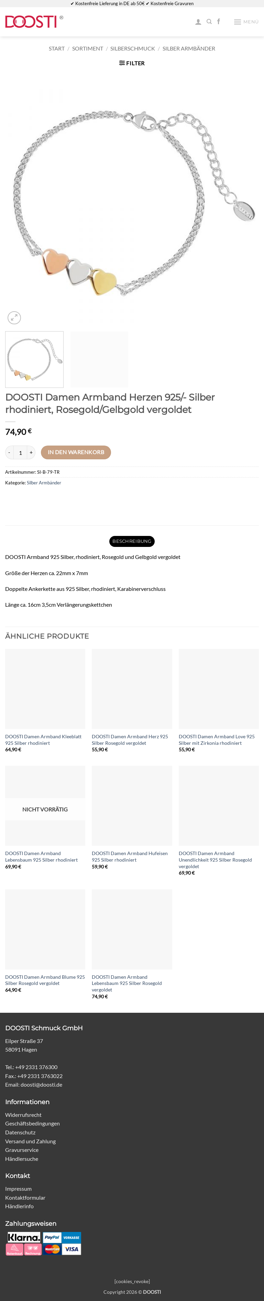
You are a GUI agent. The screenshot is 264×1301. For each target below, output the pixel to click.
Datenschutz (20, 1132)
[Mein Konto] (198, 21)
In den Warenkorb (76, 452)
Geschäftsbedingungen (32, 1123)
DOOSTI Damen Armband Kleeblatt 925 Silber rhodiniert (43, 739)
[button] (246, 21)
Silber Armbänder (189, 48)
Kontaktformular (25, 1197)
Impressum (18, 1188)
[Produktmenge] (20, 452)
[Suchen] (209, 21)
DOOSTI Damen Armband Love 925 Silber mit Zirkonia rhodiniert (217, 739)
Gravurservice (21, 1149)
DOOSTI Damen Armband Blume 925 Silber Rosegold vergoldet (45, 980)
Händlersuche (21, 1158)
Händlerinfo (19, 1206)
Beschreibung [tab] (131, 541)
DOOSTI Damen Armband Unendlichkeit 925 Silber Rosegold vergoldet (215, 859)
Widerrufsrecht (23, 1114)
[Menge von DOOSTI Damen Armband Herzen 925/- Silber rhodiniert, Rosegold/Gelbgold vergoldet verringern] (9, 452)
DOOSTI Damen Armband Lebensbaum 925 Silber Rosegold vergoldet (127, 983)
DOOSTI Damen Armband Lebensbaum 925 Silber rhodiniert (41, 856)
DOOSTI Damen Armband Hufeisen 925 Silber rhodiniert (130, 856)
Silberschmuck (132, 48)
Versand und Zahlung (30, 1141)
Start (57, 48)
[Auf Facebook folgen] (218, 22)
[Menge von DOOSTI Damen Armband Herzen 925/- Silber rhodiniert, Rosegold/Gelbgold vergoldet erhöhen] (31, 452)
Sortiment (87, 48)
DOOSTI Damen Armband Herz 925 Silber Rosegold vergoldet (130, 739)
